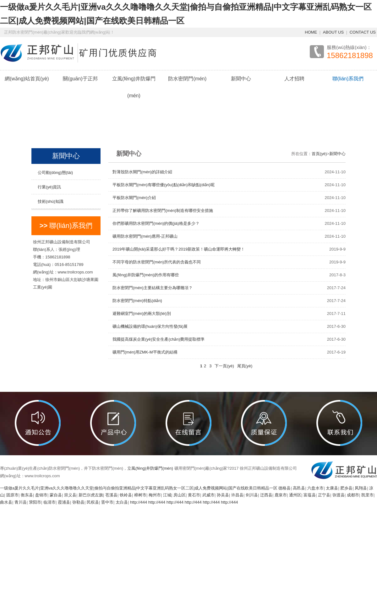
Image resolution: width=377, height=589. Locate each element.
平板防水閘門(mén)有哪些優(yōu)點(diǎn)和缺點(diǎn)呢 (163, 184)
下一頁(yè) (224, 366)
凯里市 (367, 495)
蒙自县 (56, 495)
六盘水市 (315, 488)
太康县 (332, 488)
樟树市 (140, 495)
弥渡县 (338, 495)
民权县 (93, 502)
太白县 (122, 502)
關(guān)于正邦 (80, 78)
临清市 (49, 502)
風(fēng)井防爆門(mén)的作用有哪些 (145, 275)
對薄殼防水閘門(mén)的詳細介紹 (142, 172)
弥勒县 (78, 502)
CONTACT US (363, 32)
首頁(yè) (319, 153)
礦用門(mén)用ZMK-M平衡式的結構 (145, 352)
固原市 (12, 495)
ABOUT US (333, 32)
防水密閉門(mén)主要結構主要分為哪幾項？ (152, 287)
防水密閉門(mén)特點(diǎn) (137, 300)
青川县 (20, 502)
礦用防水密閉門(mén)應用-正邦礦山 (145, 236)
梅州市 (155, 495)
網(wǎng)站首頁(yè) (27, 78)
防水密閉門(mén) (187, 78)
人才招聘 (294, 78)
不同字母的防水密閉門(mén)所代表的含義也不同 (156, 262)
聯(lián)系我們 (348, 78)
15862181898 (350, 55)
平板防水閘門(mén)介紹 (134, 197)
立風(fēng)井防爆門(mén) (134, 87)
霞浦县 (64, 502)
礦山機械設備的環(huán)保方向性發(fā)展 (150, 326)
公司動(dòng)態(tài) (55, 172)
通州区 (295, 495)
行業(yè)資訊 (49, 187)
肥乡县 (346, 488)
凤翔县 (361, 488)
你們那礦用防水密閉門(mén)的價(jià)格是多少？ (155, 223)
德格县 (284, 488)
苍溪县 (111, 495)
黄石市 (194, 495)
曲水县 (6, 502)
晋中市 (107, 502)
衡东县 (27, 495)
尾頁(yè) (244, 366)
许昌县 (237, 495)
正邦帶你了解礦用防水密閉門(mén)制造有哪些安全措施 (162, 210)
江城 (167, 495)
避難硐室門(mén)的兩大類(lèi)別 (141, 313)
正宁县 (324, 495)
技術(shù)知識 (50, 201)
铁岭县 (126, 495)
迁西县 (266, 495)
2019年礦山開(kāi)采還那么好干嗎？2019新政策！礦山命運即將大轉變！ (178, 249)
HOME (311, 32)
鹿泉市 (281, 495)
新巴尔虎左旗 (91, 495)
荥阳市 (35, 502)
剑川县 (252, 495)
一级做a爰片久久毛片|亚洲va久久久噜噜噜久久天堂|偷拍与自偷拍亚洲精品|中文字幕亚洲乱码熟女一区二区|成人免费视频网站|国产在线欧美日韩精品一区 (138, 488)
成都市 (353, 495)
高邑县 (299, 488)
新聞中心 (241, 78)
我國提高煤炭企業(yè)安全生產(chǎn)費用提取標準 (158, 339)
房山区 (179, 495)
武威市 (208, 495)
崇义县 (70, 495)
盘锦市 (41, 495)
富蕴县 (309, 495)
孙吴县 (223, 495)
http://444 (138, 502)
